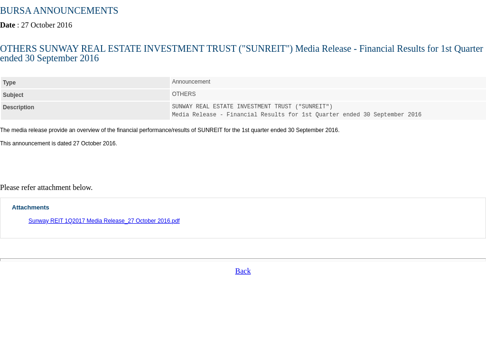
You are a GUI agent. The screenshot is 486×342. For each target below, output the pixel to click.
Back (243, 270)
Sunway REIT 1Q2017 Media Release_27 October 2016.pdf (104, 220)
